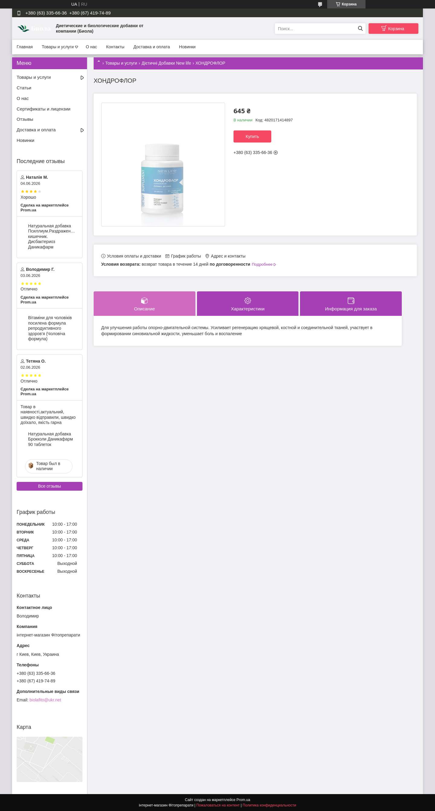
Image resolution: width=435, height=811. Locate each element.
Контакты (115, 46)
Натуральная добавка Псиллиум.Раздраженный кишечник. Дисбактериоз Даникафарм (52, 236)
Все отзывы (49, 486)
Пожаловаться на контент (218, 805)
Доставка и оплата (152, 46)
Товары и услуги (58, 46)
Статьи (24, 87)
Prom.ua (243, 800)
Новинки (187, 46)
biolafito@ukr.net (45, 699)
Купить (252, 136)
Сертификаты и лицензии (43, 108)
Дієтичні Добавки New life (166, 63)
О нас (91, 46)
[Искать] (360, 28)
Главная (25, 46)
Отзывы (25, 119)
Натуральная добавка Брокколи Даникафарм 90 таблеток (50, 439)
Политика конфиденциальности (269, 805)
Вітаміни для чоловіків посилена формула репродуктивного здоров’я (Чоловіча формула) (50, 328)
